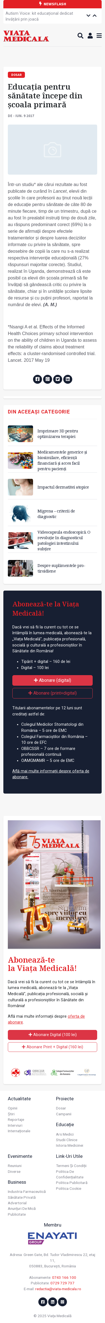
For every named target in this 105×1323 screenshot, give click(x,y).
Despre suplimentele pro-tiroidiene (61, 568)
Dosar (61, 1108)
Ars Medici (65, 1134)
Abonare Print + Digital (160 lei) (52, 1047)
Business (17, 1182)
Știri (11, 1114)
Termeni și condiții (71, 1165)
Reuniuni (15, 1165)
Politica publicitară (71, 1182)
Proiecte (65, 1098)
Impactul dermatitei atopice (63, 487)
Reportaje (16, 1119)
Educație (65, 1124)
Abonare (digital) (52, 680)
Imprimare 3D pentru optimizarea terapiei (58, 433)
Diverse (14, 1171)
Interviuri (15, 1125)
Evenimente (20, 1156)
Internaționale (19, 1131)
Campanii (63, 1114)
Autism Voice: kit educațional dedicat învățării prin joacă (39, 16)
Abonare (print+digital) (52, 693)
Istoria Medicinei (69, 1145)
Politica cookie (68, 1188)
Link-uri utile (69, 1156)
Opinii (12, 1108)
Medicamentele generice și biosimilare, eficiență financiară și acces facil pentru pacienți (62, 460)
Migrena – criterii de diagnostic (56, 513)
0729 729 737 (62, 1283)
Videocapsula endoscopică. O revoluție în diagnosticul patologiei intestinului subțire (64, 540)
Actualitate (19, 1098)
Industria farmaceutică (27, 1191)
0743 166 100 (64, 1277)
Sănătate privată (22, 1197)
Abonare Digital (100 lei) (53, 1034)
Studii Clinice (66, 1140)
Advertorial (17, 1203)
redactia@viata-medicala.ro (58, 1289)
